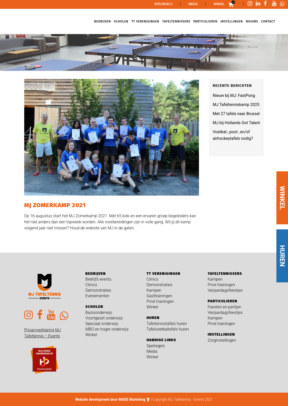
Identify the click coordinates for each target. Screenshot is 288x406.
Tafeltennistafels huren (167, 323)
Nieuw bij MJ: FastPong (234, 95)
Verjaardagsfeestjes (225, 290)
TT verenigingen (163, 273)
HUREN (282, 256)
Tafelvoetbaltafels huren (168, 329)
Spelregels (163, 4)
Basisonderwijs (98, 312)
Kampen (154, 290)
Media (193, 4)
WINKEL (282, 198)
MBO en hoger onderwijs (107, 329)
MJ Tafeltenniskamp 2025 (236, 104)
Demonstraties (98, 290)
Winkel (219, 4)
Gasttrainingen (159, 295)
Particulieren (222, 301)
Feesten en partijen (224, 307)
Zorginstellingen (222, 340)
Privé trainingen (160, 301)
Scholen (94, 306)
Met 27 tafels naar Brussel (236, 113)
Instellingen (221, 334)
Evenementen (97, 295)
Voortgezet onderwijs (104, 318)
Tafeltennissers (225, 273)
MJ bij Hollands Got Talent (236, 122)
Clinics (91, 284)
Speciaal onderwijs (102, 323)
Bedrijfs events (98, 279)
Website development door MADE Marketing (110, 399)
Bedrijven (95, 273)
